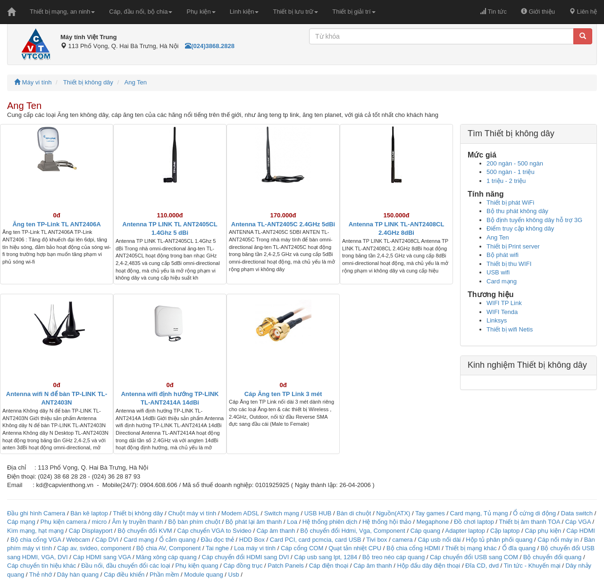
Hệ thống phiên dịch (329, 521)
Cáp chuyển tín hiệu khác (42, 565)
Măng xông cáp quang (166, 557)
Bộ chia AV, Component (168, 548)
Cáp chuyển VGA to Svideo (214, 530)
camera (402, 539)
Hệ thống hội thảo (386, 521)
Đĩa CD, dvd (482, 565)
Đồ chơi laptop (474, 521)
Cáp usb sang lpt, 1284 (325, 557)
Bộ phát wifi (503, 254)
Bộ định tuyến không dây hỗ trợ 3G (534, 219)
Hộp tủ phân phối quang (499, 539)
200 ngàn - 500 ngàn (515, 163)
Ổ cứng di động (534, 513)
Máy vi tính (32, 82)
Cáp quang (425, 530)
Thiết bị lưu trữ (295, 11)
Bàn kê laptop (89, 513)
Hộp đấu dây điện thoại (428, 565)
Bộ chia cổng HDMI (414, 548)
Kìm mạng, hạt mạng (35, 530)
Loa (292, 521)
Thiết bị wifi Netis (510, 329)
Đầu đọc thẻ (217, 539)
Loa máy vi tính (255, 548)
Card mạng (502, 281)
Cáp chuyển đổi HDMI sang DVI (245, 557)
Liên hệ (583, 11)
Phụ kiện (200, 11)
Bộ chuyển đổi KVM (144, 530)
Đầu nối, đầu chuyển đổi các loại (125, 565)
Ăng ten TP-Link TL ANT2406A (56, 224)
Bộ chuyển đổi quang (552, 557)
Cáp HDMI (580, 530)
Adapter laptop (465, 530)
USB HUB (318, 513)
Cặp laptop (505, 530)
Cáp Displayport (91, 530)
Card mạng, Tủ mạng (479, 513)
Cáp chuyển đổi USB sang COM (474, 557)
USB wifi (498, 272)
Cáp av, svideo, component (94, 548)
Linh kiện (244, 11)
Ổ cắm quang (177, 539)
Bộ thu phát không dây (517, 211)
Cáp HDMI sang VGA (102, 557)
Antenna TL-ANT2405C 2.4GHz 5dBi (283, 224)
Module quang (203, 574)
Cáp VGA (578, 521)
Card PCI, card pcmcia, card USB (315, 539)
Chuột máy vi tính (192, 513)
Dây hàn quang (78, 574)
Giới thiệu (538, 11)
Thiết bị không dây (88, 82)
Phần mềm (164, 574)
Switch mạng (281, 513)
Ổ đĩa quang (519, 548)
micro (99, 521)
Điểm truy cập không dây (520, 228)
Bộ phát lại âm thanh (255, 521)
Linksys (497, 320)
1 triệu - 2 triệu (506, 180)
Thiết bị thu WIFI (509, 263)
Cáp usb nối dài (439, 539)
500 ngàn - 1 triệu (511, 171)
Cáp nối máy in (558, 539)
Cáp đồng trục (242, 565)
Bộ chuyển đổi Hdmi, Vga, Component (352, 530)
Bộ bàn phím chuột (194, 521)
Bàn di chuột (353, 513)
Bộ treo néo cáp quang (393, 557)
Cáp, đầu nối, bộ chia (140, 11)
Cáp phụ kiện (543, 530)
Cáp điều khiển (125, 574)
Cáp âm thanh (276, 530)
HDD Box (252, 539)
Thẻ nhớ (40, 574)
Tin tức (493, 11)
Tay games (430, 513)
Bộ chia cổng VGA (36, 539)
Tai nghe (217, 548)
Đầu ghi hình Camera (36, 513)
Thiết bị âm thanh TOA (529, 521)
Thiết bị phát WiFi (510, 202)
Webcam (78, 539)
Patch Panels (286, 565)
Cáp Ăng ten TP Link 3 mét (283, 393)
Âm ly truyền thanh (137, 521)
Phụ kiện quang (196, 565)
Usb (233, 574)
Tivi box (376, 539)
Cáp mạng (21, 521)
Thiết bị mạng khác (471, 548)
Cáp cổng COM (302, 548)
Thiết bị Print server (513, 246)
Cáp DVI (106, 539)
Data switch (577, 513)
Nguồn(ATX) (393, 513)
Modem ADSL (240, 513)
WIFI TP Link (504, 302)
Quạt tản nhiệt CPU (354, 548)
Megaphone (434, 521)
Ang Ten (136, 82)
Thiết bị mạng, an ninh (62, 11)
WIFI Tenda (502, 311)
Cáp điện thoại (328, 565)
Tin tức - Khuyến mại (532, 565)
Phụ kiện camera (64, 521)
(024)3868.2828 (210, 46)
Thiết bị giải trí (353, 11)
